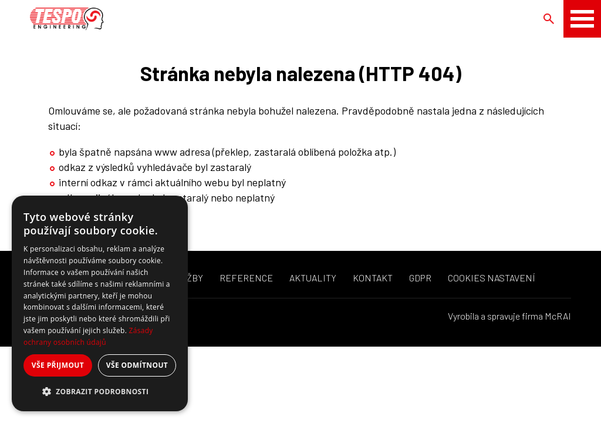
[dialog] (100, 303)
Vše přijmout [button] (58, 365)
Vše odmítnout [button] (137, 365)
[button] (99, 392)
